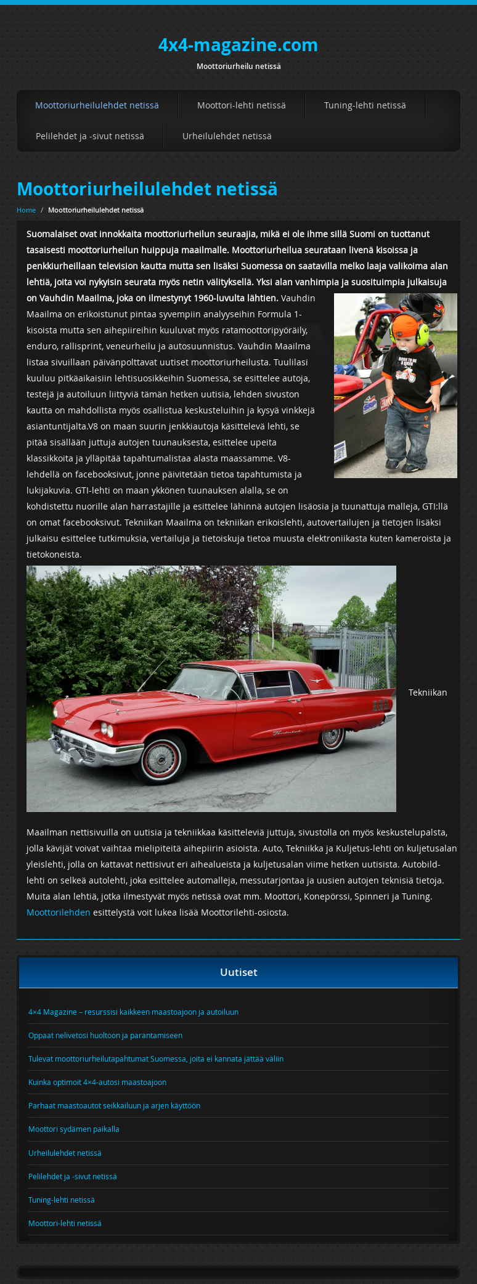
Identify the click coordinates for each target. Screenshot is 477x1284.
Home (26, 209)
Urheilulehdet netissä (227, 136)
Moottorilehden (58, 912)
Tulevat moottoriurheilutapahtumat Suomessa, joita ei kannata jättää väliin (155, 1058)
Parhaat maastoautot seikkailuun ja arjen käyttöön (114, 1105)
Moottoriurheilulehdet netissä (97, 105)
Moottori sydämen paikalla (74, 1129)
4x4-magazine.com (238, 45)
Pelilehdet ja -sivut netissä (90, 136)
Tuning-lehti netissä (365, 105)
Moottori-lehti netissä (241, 105)
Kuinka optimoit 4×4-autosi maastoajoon (97, 1082)
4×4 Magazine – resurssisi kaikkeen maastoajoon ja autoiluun (133, 1012)
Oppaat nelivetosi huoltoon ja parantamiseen (105, 1035)
